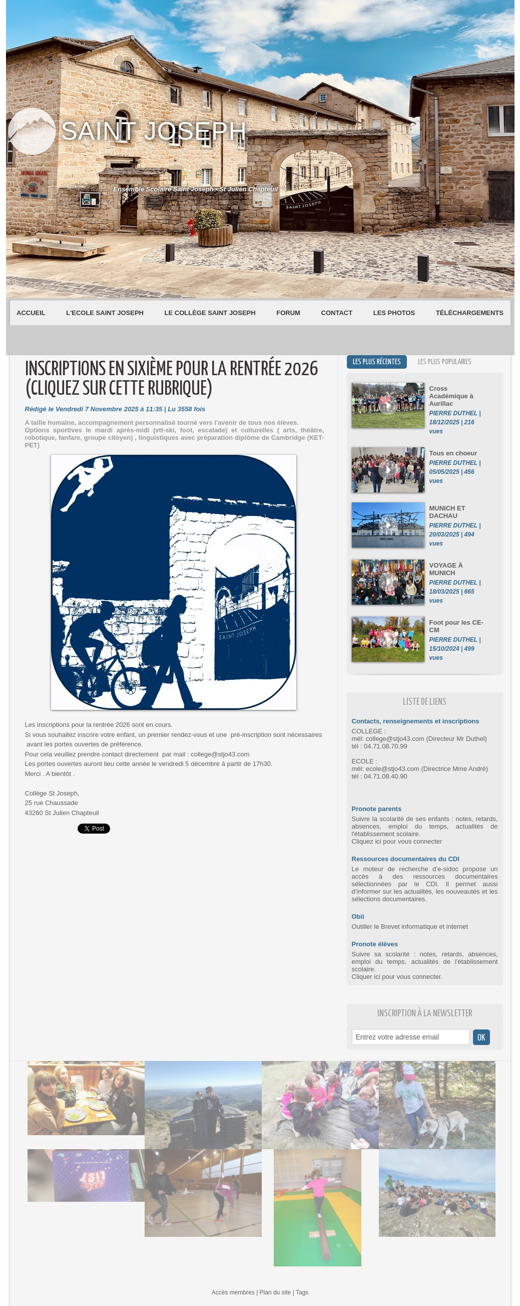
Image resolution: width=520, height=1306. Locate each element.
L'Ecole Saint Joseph (105, 313)
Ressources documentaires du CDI (405, 859)
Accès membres (233, 1292)
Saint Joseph (154, 131)
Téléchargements (469, 313)
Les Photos (395, 313)
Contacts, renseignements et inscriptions (415, 721)
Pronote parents (377, 809)
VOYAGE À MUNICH (446, 569)
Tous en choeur (453, 453)
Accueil (32, 313)
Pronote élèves (375, 944)
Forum (289, 313)
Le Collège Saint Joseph (211, 313)
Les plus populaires (444, 362)
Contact (337, 313)
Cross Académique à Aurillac (451, 396)
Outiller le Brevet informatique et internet (410, 926)
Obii (358, 916)
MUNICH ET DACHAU (447, 511)
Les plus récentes (377, 362)
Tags (302, 1292)
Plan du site (275, 1292)
